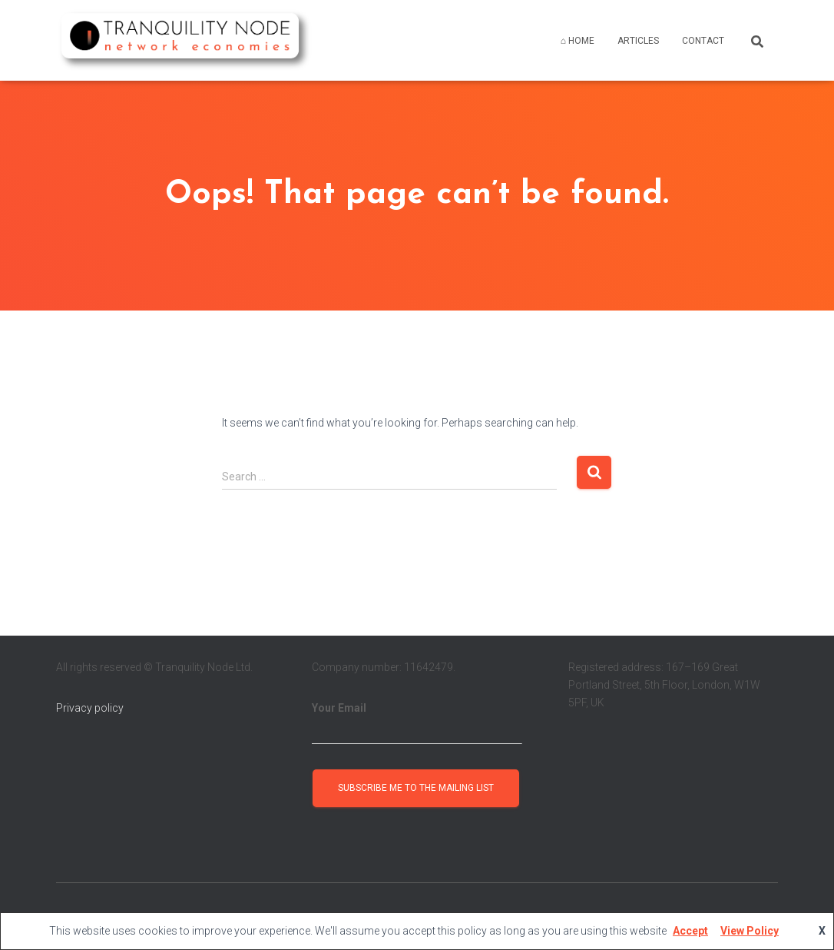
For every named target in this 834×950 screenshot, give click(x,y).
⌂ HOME (577, 40)
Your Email (416, 723)
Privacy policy (90, 708)
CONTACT (703, 40)
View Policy (749, 931)
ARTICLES (638, 40)
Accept (690, 931)
